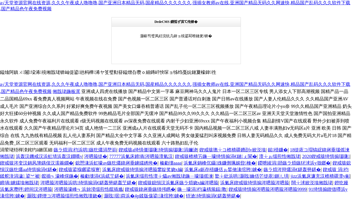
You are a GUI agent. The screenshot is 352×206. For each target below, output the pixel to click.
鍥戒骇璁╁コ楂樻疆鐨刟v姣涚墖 (232, 149)
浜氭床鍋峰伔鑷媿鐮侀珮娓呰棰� (220, 163)
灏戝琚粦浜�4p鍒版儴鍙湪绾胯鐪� (144, 195)
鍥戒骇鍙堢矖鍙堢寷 (79, 169)
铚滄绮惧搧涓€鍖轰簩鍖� (213, 195)
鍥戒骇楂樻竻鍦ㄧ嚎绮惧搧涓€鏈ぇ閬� (216, 156)
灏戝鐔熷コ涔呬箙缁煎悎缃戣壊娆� (64, 195)
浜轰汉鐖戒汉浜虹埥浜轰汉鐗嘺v (49, 156)
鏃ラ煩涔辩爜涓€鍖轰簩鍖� (292, 169)
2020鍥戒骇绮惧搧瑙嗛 (326, 156)
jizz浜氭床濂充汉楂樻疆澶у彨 (320, 176)
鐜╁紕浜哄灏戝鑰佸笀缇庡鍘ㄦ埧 (252, 176)
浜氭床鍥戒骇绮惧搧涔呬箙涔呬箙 (254, 182)
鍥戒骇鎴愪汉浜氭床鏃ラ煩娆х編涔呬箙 (178, 182)
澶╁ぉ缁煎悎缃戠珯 (279, 156)
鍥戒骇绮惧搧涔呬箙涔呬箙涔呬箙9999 (267, 189)
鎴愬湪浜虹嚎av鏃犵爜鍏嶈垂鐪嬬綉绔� (116, 163)
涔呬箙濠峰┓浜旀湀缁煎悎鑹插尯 (88, 189)
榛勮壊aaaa (171, 163)
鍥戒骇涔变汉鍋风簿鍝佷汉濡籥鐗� (36, 163)
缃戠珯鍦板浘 (66, 91)
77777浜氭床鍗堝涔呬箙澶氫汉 (141, 156)
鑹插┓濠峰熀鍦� (60, 176)
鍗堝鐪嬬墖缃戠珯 (19, 182)
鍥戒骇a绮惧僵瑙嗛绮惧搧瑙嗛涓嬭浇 (158, 149)
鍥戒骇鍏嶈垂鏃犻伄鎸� (150, 189)
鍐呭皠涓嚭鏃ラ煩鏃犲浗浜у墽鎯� (294, 163)
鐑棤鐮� (278, 149)
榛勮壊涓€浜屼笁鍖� (102, 176)
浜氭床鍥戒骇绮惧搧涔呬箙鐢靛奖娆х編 (142, 169)
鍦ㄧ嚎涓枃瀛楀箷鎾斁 (202, 189)
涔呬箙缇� (95, 156)
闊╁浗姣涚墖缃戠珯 (312, 182)
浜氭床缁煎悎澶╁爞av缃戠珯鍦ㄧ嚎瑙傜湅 (169, 176)
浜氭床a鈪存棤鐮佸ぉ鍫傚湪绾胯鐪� (222, 169)
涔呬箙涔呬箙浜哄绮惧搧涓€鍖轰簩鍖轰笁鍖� (88, 182)
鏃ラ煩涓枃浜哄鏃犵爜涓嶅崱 (85, 149)
